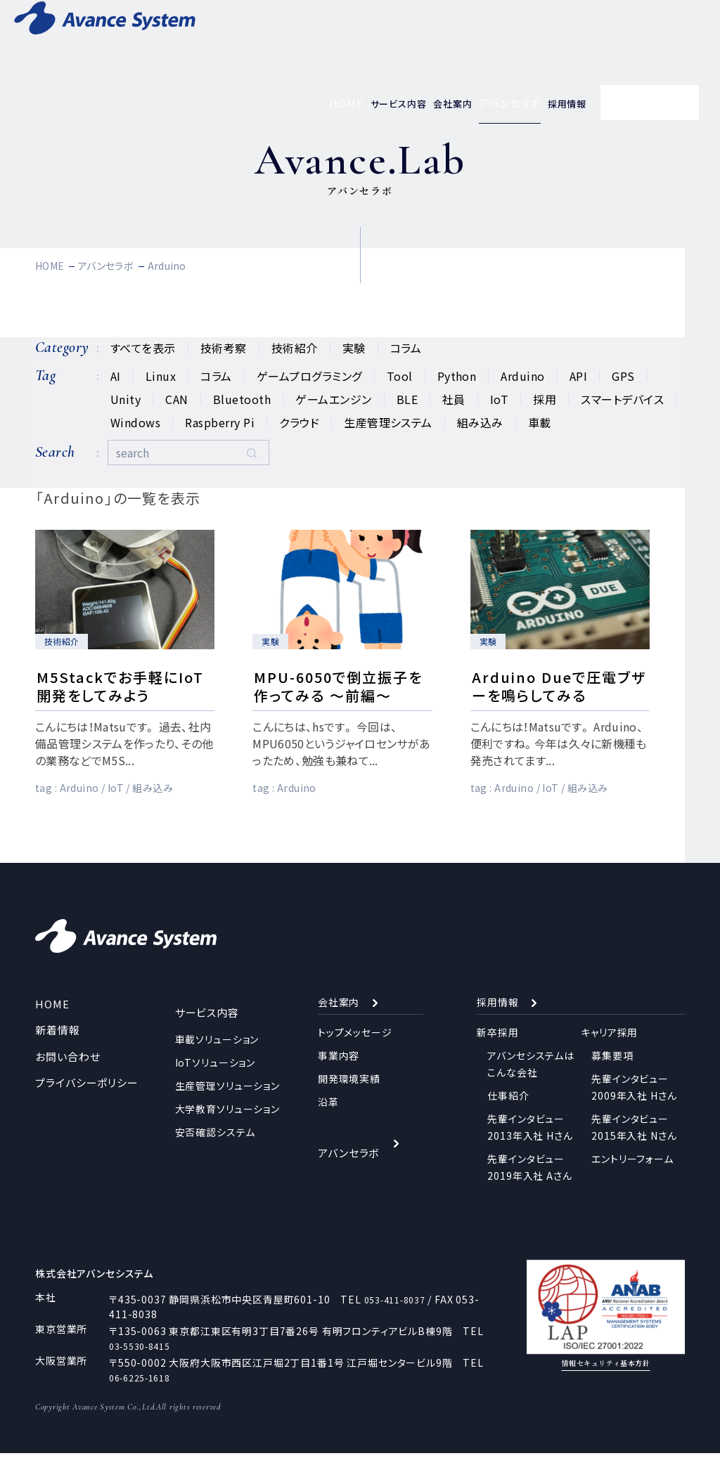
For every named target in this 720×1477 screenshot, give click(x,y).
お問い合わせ (65, 1081)
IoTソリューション (215, 1081)
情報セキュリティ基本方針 (606, 1390)
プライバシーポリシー (83, 1107)
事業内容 (338, 1081)
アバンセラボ (346, 1168)
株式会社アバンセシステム (103, 1296)
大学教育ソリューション (227, 1127)
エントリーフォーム (632, 1184)
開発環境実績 (349, 1104)
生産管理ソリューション (227, 1104)
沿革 (328, 1127)
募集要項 (612, 1081)
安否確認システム (215, 1150)
